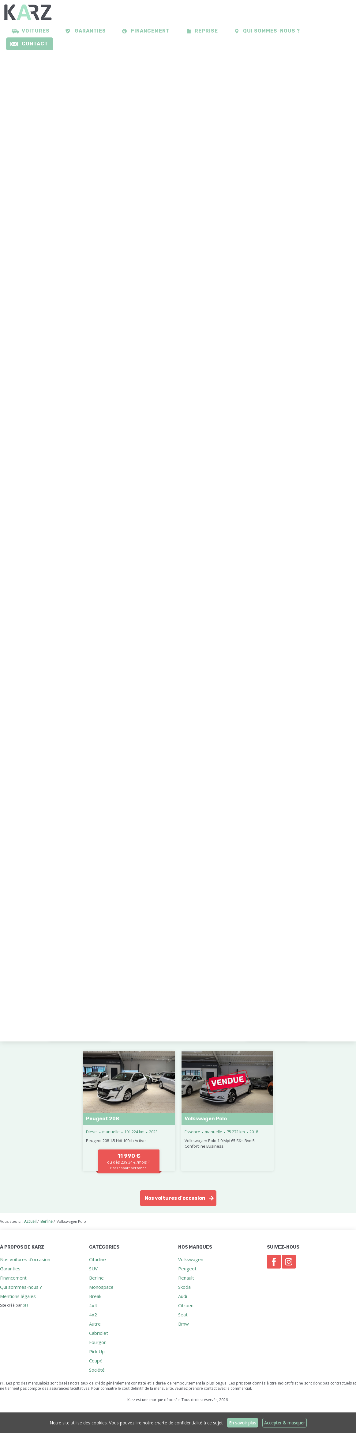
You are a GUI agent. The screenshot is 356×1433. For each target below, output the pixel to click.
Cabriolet (98, 1333)
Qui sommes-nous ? (271, 31)
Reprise (206, 31)
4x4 (93, 1305)
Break (95, 1296)
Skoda (184, 1287)
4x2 (93, 1314)
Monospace (101, 1287)
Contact (35, 44)
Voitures (36, 31)
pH (25, 1305)
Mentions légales (18, 1296)
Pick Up (97, 1351)
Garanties (90, 31)
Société (97, 1370)
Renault (186, 1278)
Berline (96, 1278)
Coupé (96, 1361)
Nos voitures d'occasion (175, 1198)
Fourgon (98, 1342)
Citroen (185, 1305)
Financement (150, 31)
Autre (95, 1324)
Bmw (183, 1324)
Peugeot (187, 1268)
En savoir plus (242, 1423)
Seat (183, 1314)
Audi (182, 1296)
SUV (93, 1268)
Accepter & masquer (284, 1423)
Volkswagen (190, 1259)
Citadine (97, 1259)
